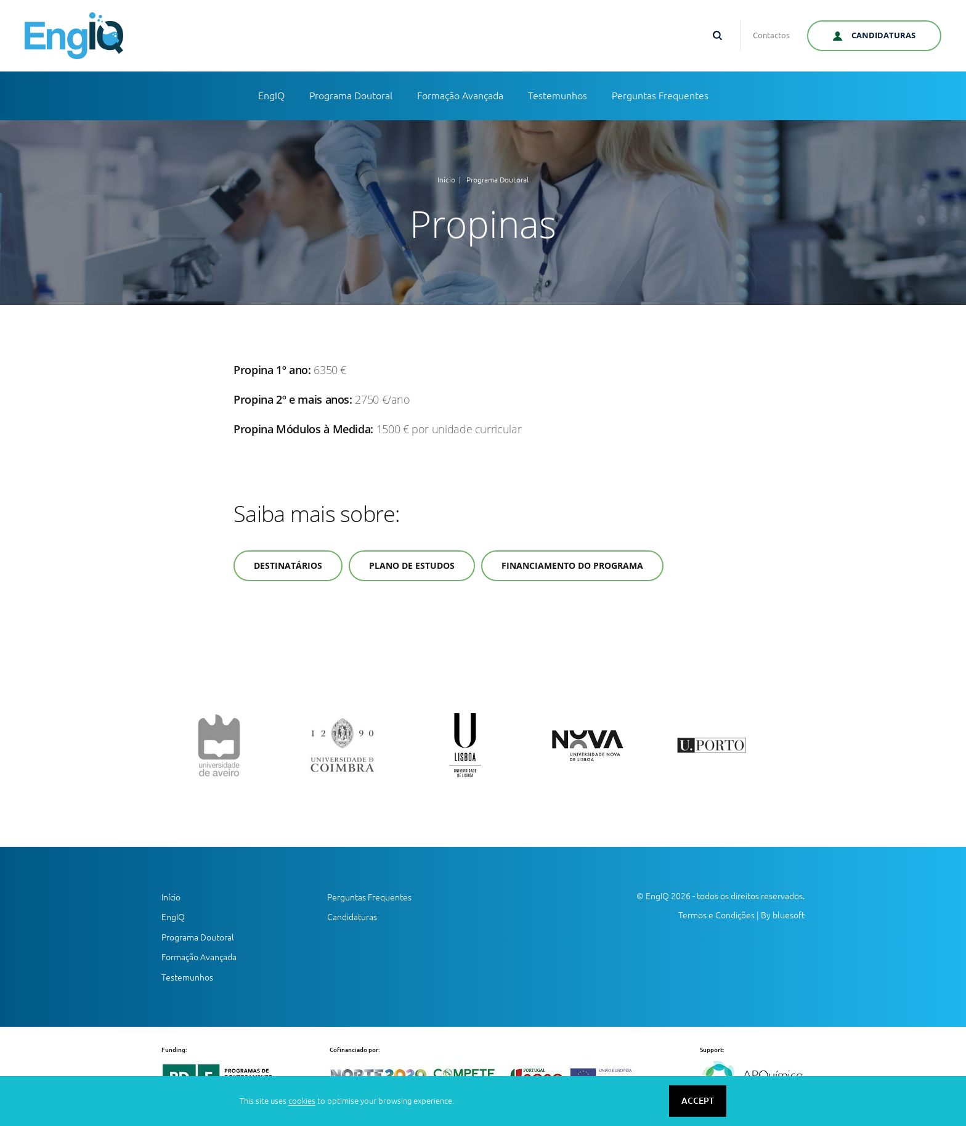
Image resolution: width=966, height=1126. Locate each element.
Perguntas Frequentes (660, 95)
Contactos (771, 35)
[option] (236, 745)
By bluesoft (783, 915)
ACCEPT (697, 1101)
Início (446, 180)
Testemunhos (557, 95)
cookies (301, 1100)
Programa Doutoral (350, 95)
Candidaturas (352, 917)
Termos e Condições (716, 915)
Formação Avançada (460, 95)
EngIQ (271, 95)
